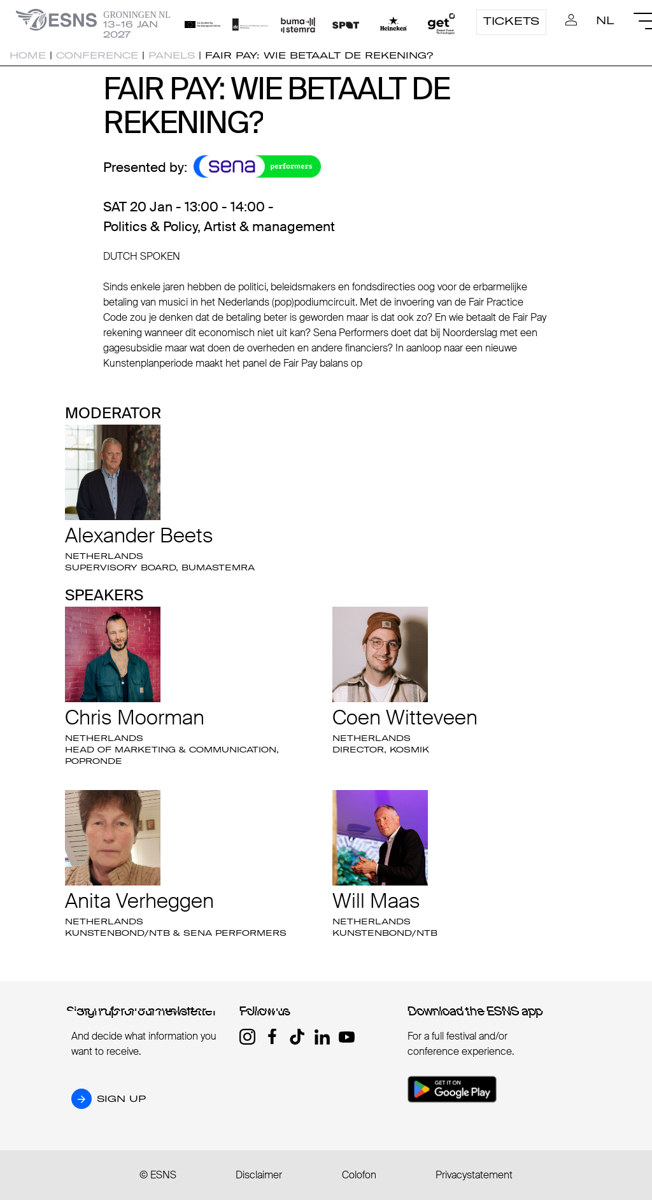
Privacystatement (474, 1175)
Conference (97, 55)
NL (605, 20)
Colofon (359, 1175)
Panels (171, 55)
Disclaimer (259, 1175)
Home (28, 55)
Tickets (511, 21)
